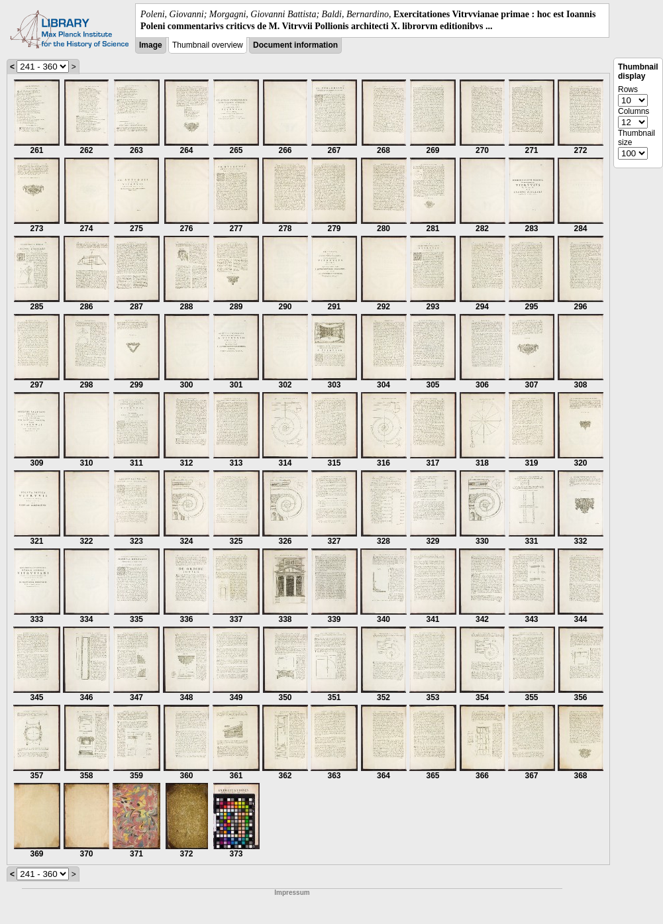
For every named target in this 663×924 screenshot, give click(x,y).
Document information (295, 45)
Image (150, 45)
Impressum (291, 892)
